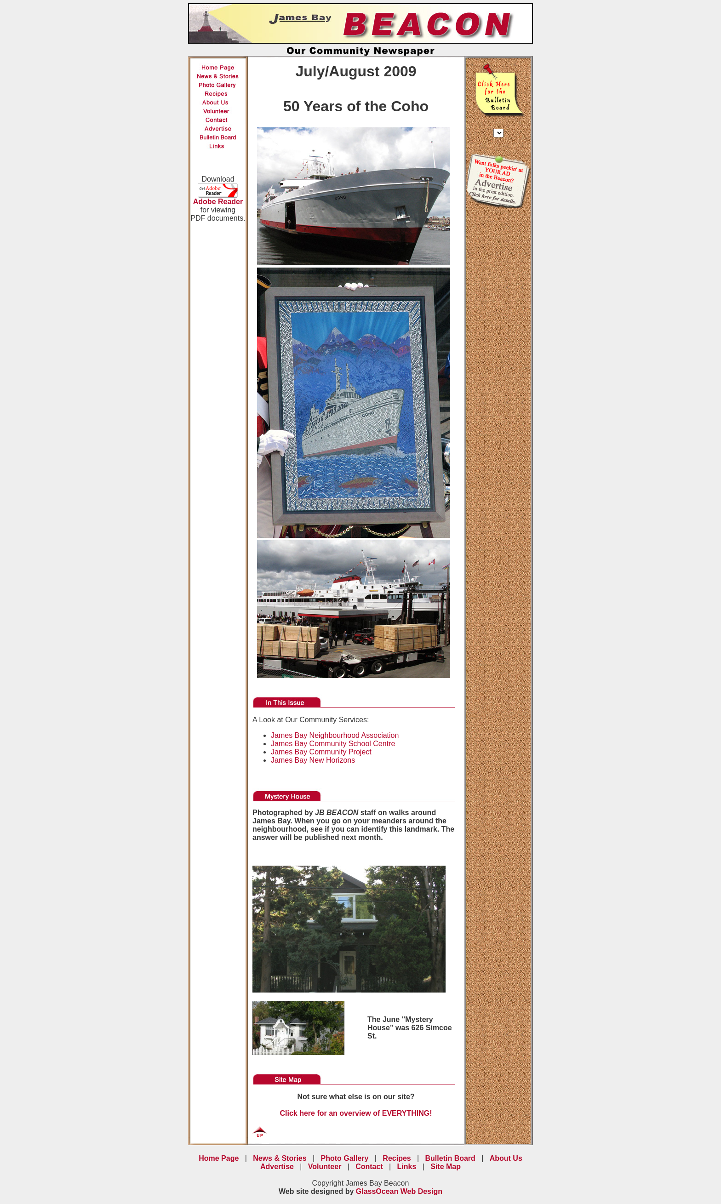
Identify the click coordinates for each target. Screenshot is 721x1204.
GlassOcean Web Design (399, 1191)
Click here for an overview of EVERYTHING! (356, 1113)
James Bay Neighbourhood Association (335, 735)
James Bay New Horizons (313, 760)
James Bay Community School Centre (333, 744)
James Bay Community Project (321, 752)
